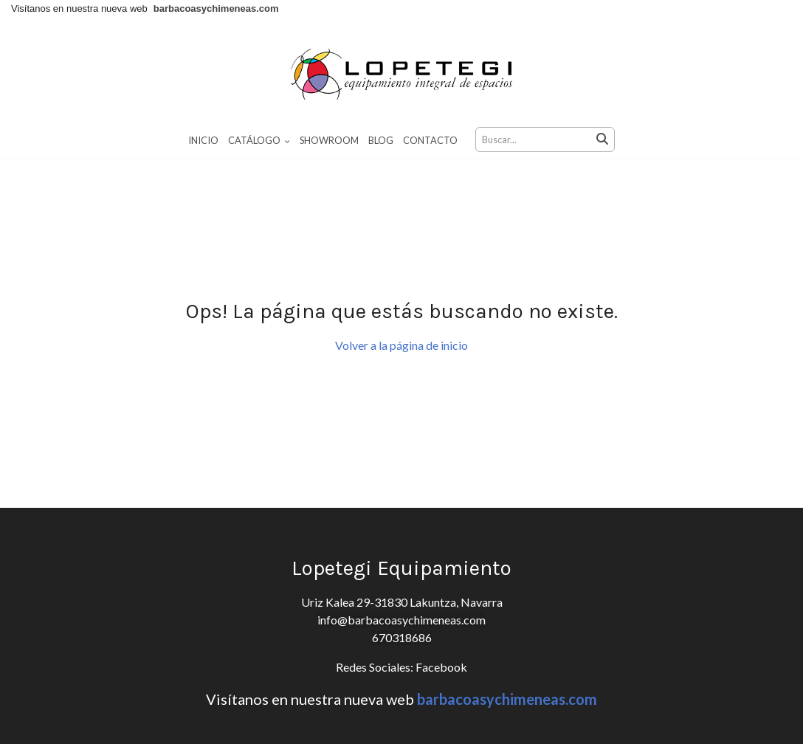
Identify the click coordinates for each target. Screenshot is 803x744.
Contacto (430, 140)
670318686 (402, 637)
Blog (380, 140)
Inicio (203, 140)
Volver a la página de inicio (401, 345)
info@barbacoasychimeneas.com (401, 620)
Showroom (329, 140)
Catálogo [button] (259, 140)
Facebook (440, 667)
